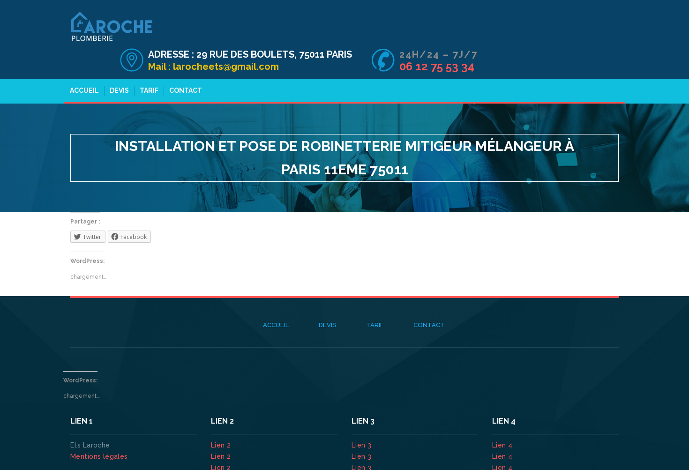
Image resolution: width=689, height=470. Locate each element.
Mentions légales (99, 430)
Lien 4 (503, 419)
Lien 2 (222, 419)
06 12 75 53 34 (577, 37)
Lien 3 (363, 419)
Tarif (148, 64)
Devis (118, 64)
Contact (184, 64)
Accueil (83, 64)
